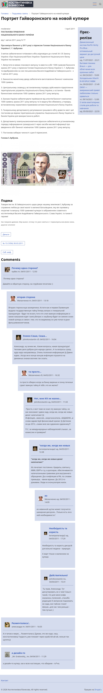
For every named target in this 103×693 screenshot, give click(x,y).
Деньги (6, 234)
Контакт (4, 680)
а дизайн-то (18, 652)
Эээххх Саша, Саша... (35, 335)
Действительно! (58, 575)
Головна (5, 13)
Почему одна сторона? (25, 268)
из (46, 495)
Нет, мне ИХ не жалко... (47, 398)
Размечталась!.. (21, 623)
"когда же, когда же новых (54, 445)
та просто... (35, 371)
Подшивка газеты (20, 13)
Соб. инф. (7, 252)
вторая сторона (26, 297)
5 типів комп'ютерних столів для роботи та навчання (89, 105)
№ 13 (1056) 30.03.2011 (13, 243)
